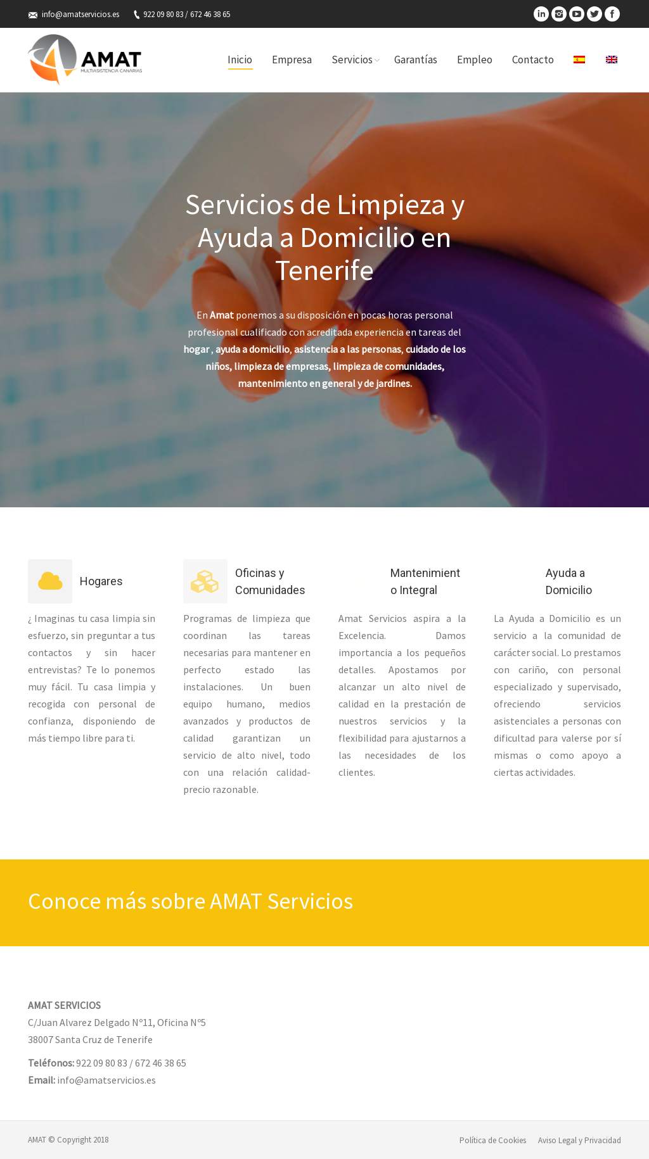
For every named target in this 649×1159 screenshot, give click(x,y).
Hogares (101, 581)
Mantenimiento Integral (425, 581)
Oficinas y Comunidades (270, 581)
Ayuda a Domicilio (569, 581)
